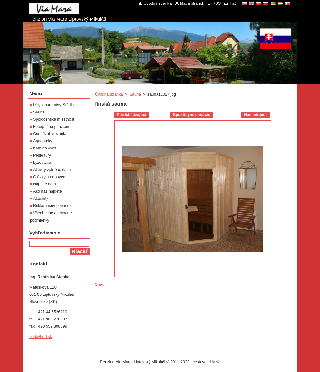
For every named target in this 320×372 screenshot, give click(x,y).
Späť (99, 284)
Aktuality (40, 198)
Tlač (233, 3)
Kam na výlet (44, 148)
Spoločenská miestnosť (54, 119)
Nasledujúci (255, 114)
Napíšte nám (44, 184)
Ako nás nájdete (47, 191)
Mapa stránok (192, 3)
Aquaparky (42, 140)
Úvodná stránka (109, 94)
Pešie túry (42, 155)
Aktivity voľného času (52, 169)
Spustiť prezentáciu (192, 114)
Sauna (135, 94)
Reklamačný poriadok (52, 205)
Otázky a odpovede (50, 176)
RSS (216, 3)
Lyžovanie (42, 162)
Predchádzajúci (131, 114)
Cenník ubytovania (49, 133)
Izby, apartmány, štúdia (53, 105)
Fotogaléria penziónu (52, 126)
